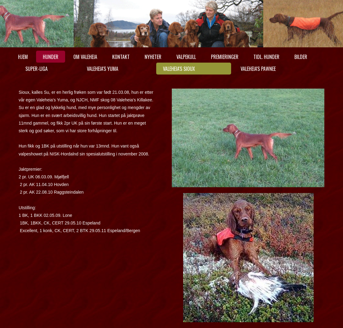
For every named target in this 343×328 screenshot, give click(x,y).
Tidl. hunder (266, 56)
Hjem (23, 56)
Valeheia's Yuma (102, 68)
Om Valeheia (85, 56)
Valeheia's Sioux (179, 68)
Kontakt (121, 56)
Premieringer (224, 56)
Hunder (50, 56)
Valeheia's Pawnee (258, 68)
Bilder (300, 56)
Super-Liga (36, 68)
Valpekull (186, 56)
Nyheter (153, 56)
